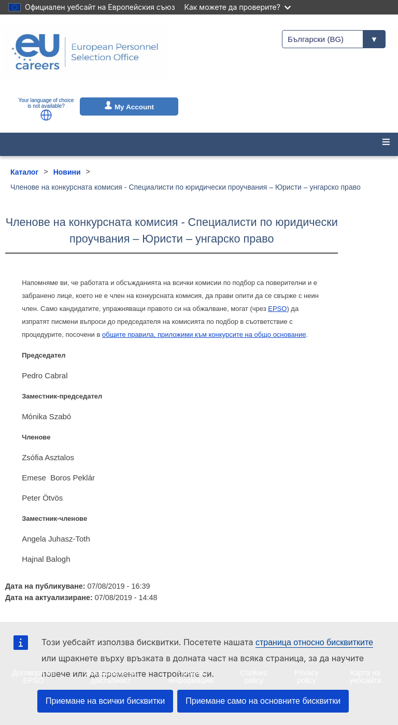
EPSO (277, 308)
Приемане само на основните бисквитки (263, 700)
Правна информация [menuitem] (191, 676)
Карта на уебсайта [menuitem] (365, 676)
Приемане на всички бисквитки (105, 700)
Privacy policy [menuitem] (306, 676)
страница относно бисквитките (314, 642)
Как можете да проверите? (237, 7)
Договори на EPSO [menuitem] (33, 676)
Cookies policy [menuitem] (253, 676)
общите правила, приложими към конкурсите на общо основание (204, 334)
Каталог (24, 172)
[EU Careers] (85, 58)
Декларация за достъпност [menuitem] (110, 676)
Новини (67, 172)
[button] (46, 115)
